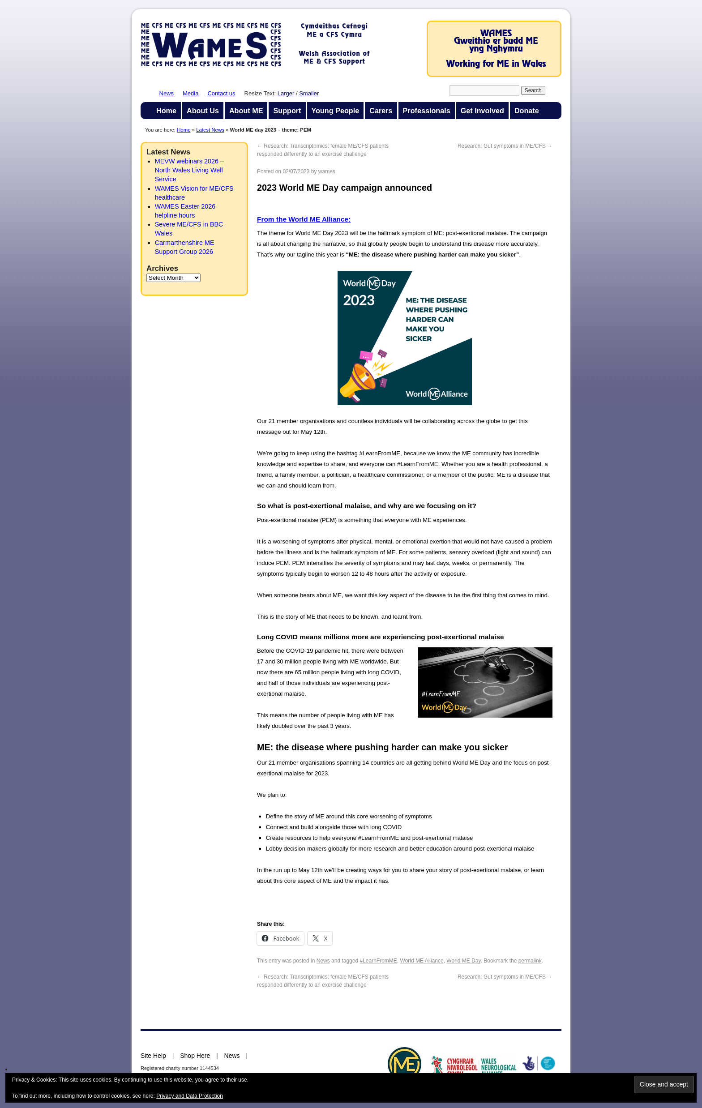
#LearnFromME (378, 961)
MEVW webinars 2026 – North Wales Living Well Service (189, 170)
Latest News (210, 130)
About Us (203, 111)
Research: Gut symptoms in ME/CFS (505, 146)
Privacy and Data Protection (189, 1096)
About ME (246, 111)
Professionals (426, 111)
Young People (336, 111)
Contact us (221, 93)
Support (287, 111)
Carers (380, 111)
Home (166, 111)
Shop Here (195, 1055)
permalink (530, 961)
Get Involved (482, 111)
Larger (286, 93)
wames (326, 171)
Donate (526, 111)
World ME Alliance (422, 961)
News (166, 93)
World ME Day (463, 961)
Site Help (153, 1055)
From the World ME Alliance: (304, 219)
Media (190, 93)
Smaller (309, 93)
